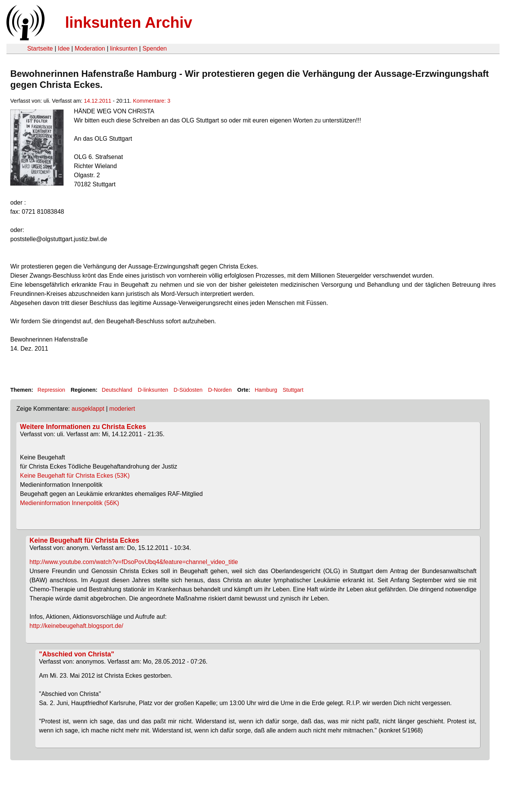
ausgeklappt (88, 408)
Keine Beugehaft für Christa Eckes (84, 540)
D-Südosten (187, 390)
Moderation (90, 48)
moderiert (122, 408)
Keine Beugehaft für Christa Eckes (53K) (87, 475)
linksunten (123, 48)
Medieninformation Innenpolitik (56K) (82, 503)
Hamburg (266, 390)
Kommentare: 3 (151, 101)
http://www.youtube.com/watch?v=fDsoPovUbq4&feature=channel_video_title (134, 562)
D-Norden (220, 390)
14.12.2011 (97, 101)
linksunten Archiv (128, 22)
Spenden (154, 48)
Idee (64, 48)
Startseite (40, 48)
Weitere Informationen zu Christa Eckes (83, 427)
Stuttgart (293, 390)
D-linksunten (153, 390)
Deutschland (117, 390)
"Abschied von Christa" (77, 654)
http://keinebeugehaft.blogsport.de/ (76, 626)
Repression (51, 390)
